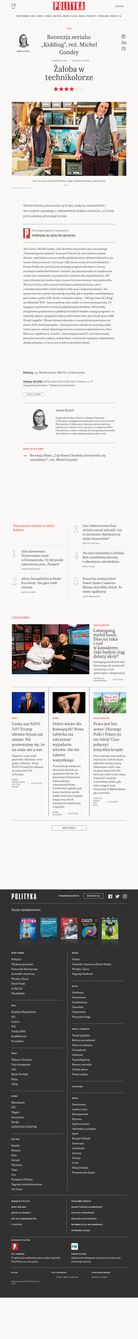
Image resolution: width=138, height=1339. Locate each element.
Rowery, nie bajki (82, 1065)
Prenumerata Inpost (69, 896)
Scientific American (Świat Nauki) (91, 964)
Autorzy (76, 1153)
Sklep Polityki (80, 1168)
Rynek (48, 16)
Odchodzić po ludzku (84, 1129)
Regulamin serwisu (81, 1202)
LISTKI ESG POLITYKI (24, 1127)
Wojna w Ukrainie (21, 1060)
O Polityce (16, 1225)
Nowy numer (22, 16)
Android (20, 1254)
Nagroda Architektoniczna (26, 1184)
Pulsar (76, 960)
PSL (13, 1027)
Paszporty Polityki (22, 1180)
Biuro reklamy (18, 1207)
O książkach (79, 1050)
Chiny (14, 1084)
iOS (13, 1254)
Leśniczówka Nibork (101, 1273)
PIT (13, 1108)
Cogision (66, 1277)
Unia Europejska (21, 1065)
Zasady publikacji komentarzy (87, 1207)
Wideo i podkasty (87, 16)
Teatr (14, 1170)
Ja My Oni (17, 989)
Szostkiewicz (79, 1002)
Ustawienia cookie (80, 1231)
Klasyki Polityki (81, 1139)
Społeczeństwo (80, 1124)
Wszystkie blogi (81, 1017)
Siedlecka (77, 993)
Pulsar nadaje (80, 1074)
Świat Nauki (18, 984)
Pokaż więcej (69, 828)
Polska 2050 (18, 1031)
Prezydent (17, 1041)
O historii (77, 1055)
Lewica (15, 1022)
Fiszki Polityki (78, 1254)
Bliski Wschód (19, 1074)
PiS (13, 1017)
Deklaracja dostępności (84, 1219)
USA (13, 1070)
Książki (15, 1146)
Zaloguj (119, 6)
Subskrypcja (93, 896)
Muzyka (16, 1150)
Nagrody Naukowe (82, 974)
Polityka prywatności (82, 1213)
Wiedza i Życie (20, 979)
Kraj (33, 16)
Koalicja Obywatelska (23, 1012)
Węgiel (15, 1113)
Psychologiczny (81, 1060)
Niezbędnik (18, 993)
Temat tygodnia (81, 1035)
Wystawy (16, 1165)
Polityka (16, 960)
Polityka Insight (59, 1273)
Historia (77, 1119)
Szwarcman (79, 998)
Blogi (74, 16)
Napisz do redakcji (21, 1213)
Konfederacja (19, 1036)
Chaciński (78, 1007)
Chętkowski (79, 1012)
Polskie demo (80, 1070)
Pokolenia (103, 16)
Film (69, 29)
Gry (13, 1175)
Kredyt (15, 1122)
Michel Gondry (34, 395)
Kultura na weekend (83, 1040)
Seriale (15, 1160)
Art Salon (16, 1189)
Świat (40, 16)
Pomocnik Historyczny (24, 969)
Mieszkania (18, 1103)
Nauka (66, 16)
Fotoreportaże (80, 1114)
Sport (75, 1134)
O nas (75, 1163)
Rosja (14, 1079)
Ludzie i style (79, 1109)
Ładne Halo (74, 1277)
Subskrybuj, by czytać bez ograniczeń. (54, 235)
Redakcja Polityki (20, 1202)
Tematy (76, 1158)
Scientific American (23, 974)
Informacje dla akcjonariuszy (87, 1225)
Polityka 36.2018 (33, 381)
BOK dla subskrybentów (24, 1219)
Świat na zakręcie (82, 1045)
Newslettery (79, 1105)
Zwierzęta (78, 1143)
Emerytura (17, 1117)
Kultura (57, 16)
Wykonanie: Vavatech (99, 1277)
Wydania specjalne (22, 964)
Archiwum (78, 1148)
